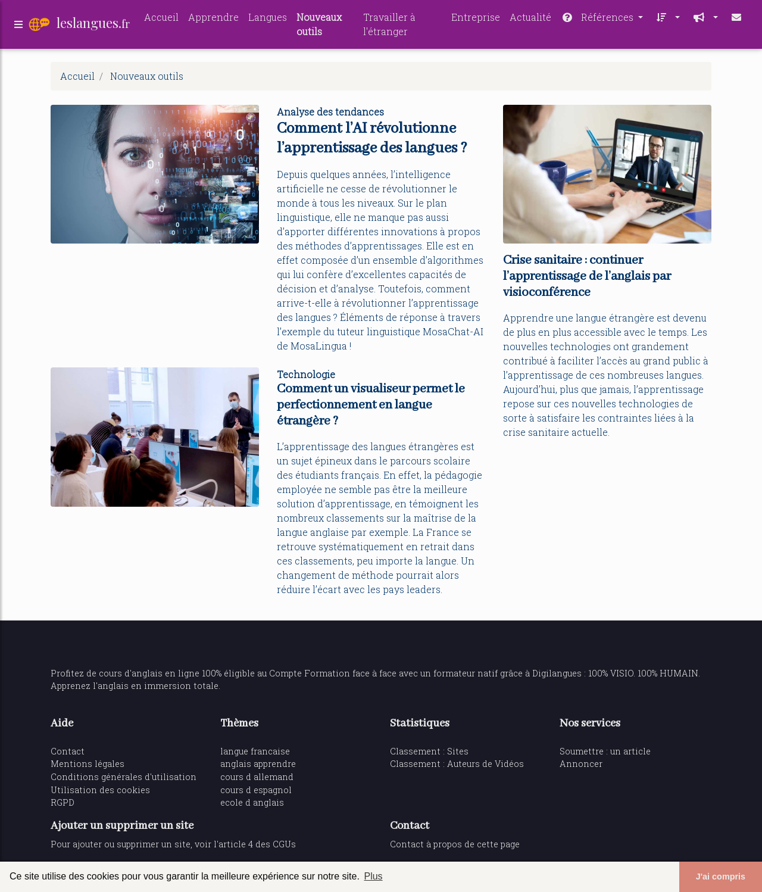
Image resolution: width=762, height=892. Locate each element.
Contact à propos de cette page (455, 844)
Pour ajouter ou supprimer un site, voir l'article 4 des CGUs (173, 844)
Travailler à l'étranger (389, 26)
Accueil (161, 19)
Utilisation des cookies (100, 790)
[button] (666, 19)
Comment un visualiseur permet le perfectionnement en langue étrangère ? (371, 405)
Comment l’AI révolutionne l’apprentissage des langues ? (372, 138)
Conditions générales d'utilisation (123, 776)
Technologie (306, 374)
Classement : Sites (429, 751)
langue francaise (255, 751)
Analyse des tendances (330, 111)
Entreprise (475, 19)
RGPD (62, 802)
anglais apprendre (258, 763)
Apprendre (213, 19)
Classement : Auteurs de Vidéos (457, 763)
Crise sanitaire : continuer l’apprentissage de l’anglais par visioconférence (587, 276)
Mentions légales (87, 763)
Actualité (530, 19)
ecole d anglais (252, 802)
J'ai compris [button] (720, 876)
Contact (68, 751)
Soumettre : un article (605, 751)
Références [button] (598, 19)
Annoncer (581, 763)
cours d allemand (256, 776)
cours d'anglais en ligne (149, 673)
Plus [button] (373, 876)
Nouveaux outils (319, 26)
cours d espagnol (256, 790)
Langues (267, 19)
